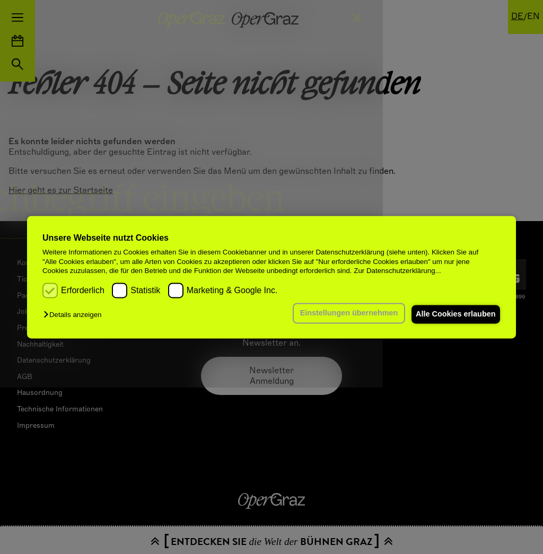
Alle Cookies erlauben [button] (453, 314)
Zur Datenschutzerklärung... (397, 271)
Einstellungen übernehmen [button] (343, 313)
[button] (75, 315)
